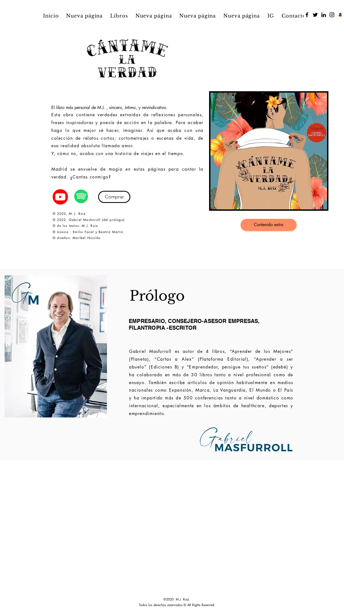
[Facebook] (307, 15)
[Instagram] (332, 15)
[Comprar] (114, 197)
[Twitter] (315, 15)
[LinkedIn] (323, 15)
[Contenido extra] (269, 225)
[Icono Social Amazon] (340, 15)
